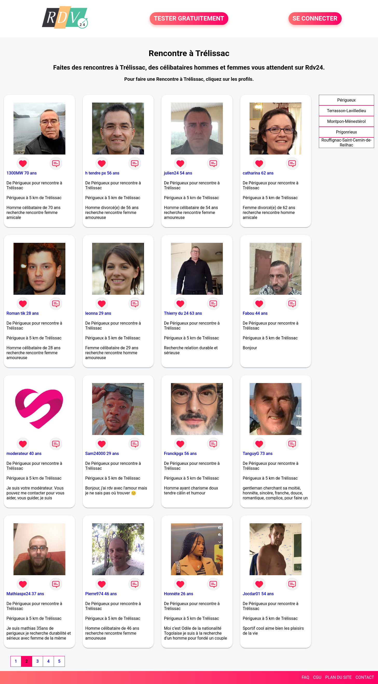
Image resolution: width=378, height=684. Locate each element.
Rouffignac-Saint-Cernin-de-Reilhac (346, 142)
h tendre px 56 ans (102, 173)
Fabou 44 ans (255, 313)
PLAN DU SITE (338, 677)
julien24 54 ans (178, 173)
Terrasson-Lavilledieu (346, 110)
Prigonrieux (346, 132)
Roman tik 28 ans (22, 313)
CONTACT (364, 677)
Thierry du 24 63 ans (183, 313)
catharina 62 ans (258, 173)
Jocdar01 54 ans (258, 593)
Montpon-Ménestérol (346, 121)
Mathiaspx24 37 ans (25, 593)
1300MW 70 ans (21, 173)
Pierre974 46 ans (101, 593)
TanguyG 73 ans (258, 453)
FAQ (305, 677)
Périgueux (346, 100)
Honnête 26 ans (178, 593)
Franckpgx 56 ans (180, 453)
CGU (317, 677)
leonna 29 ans (98, 313)
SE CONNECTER (315, 18)
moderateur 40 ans (24, 453)
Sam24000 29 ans (102, 453)
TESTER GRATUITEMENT (189, 18)
